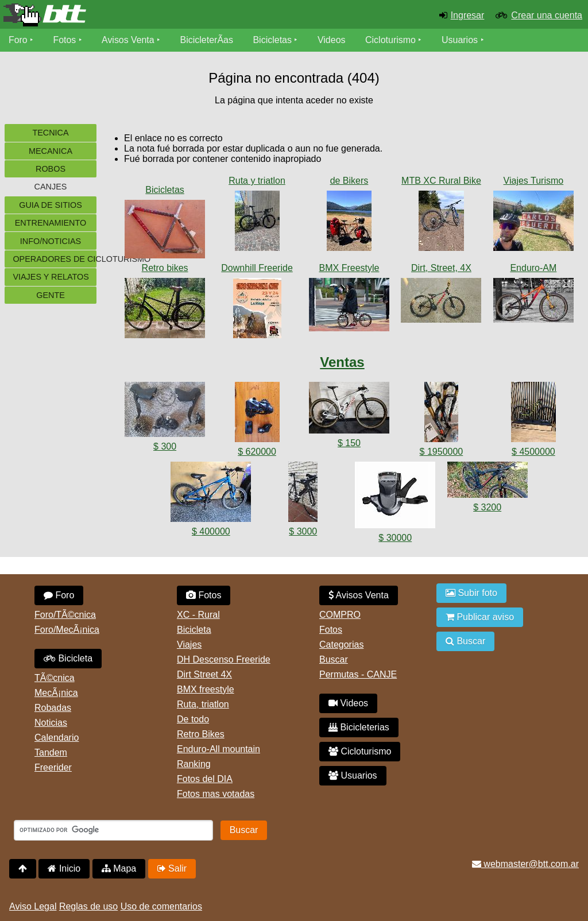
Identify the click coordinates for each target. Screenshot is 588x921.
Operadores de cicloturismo (54, 259)
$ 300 (164, 446)
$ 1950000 (441, 451)
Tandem (50, 752)
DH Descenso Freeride (223, 659)
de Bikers (349, 180)
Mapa (119, 868)
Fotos (64, 40)
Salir (172, 868)
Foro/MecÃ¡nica (66, 629)
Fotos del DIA (205, 779)
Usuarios (460, 40)
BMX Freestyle (349, 268)
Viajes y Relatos (51, 276)
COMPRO (340, 615)
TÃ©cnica (54, 678)
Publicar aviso (480, 617)
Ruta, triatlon (203, 704)
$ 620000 (257, 451)
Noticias (50, 722)
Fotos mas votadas (215, 794)
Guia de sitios (50, 205)
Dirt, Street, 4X (441, 268)
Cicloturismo (391, 40)
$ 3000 (303, 531)
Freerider (53, 767)
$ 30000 (395, 538)
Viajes (189, 644)
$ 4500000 (533, 451)
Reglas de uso (88, 906)
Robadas (52, 708)
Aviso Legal (32, 906)
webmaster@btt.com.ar (525, 864)
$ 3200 (487, 507)
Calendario (56, 737)
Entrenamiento (50, 222)
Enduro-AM (533, 268)
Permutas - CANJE (358, 674)
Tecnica (50, 132)
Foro (18, 40)
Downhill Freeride (257, 268)
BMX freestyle (205, 689)
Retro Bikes (201, 734)
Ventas (342, 362)
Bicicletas (274, 40)
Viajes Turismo (534, 180)
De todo (193, 719)
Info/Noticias (50, 241)
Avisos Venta (128, 40)
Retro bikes (165, 268)
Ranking (194, 764)
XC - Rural (198, 615)
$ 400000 (211, 531)
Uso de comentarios (161, 906)
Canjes (50, 186)
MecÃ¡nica (56, 693)
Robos (50, 168)
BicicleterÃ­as (207, 40)
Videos (332, 40)
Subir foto (471, 593)
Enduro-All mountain (218, 749)
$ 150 (349, 443)
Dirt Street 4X (204, 674)
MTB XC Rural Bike (441, 180)
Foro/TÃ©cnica (65, 615)
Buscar (333, 659)
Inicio (64, 868)
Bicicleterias (358, 727)
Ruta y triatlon (257, 180)
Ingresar (468, 15)
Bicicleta (68, 658)
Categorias (341, 644)
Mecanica (50, 151)
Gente (50, 295)
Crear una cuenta (546, 15)
